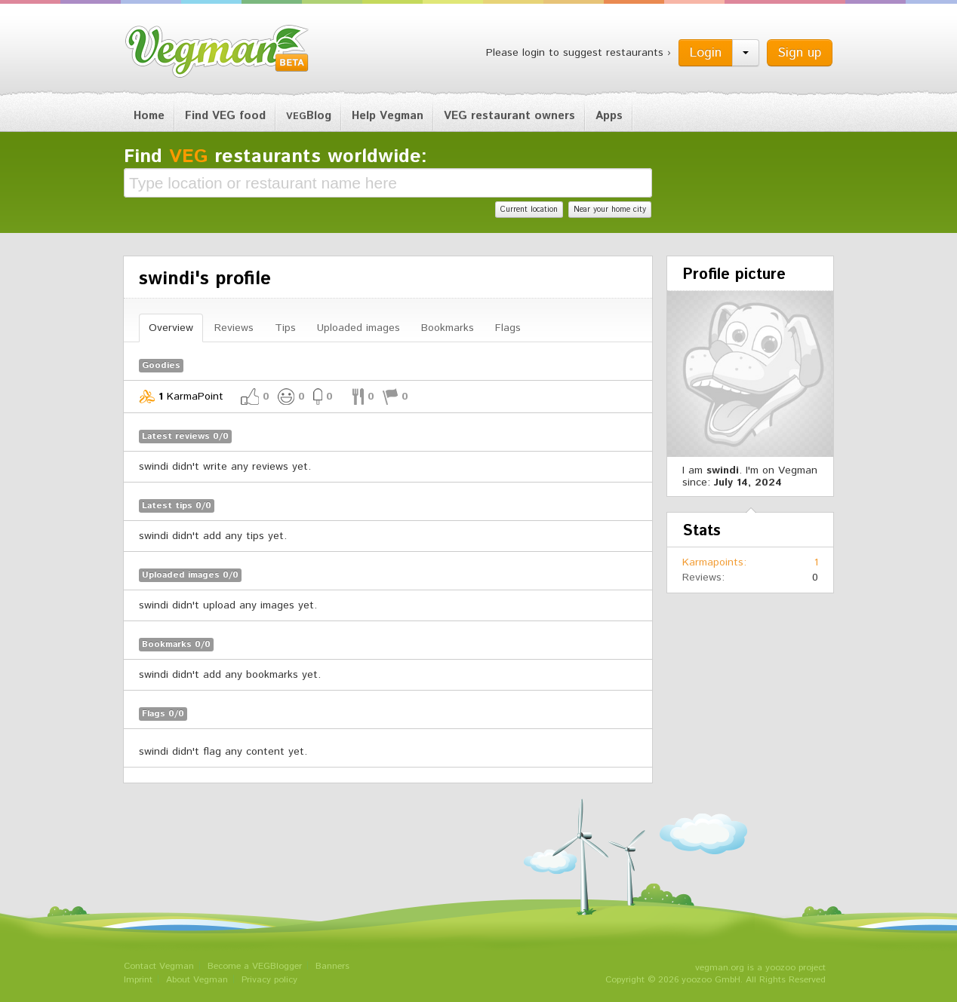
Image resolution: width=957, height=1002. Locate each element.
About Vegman (197, 979)
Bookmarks (447, 328)
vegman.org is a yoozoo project (760, 967)
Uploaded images (358, 328)
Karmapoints (712, 562)
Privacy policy (269, 979)
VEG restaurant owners (509, 116)
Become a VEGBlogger (255, 966)
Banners (332, 966)
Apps (609, 116)
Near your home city (610, 210)
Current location (529, 210)
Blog (308, 116)
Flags (508, 328)
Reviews (234, 328)
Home (149, 116)
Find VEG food (225, 116)
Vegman (217, 51)
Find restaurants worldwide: (275, 156)
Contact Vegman (159, 966)
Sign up (799, 53)
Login (706, 53)
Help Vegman (387, 116)
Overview (171, 328)
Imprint (138, 979)
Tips (285, 328)
